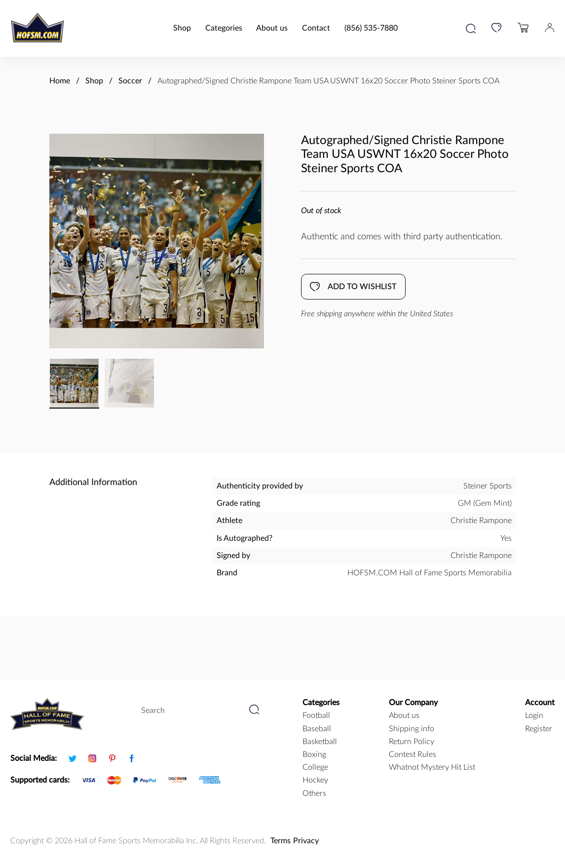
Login (534, 715)
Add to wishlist (353, 287)
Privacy (306, 841)
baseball (316, 729)
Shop (182, 28)
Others (314, 793)
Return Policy (411, 742)
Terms (280, 841)
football (316, 715)
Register (538, 729)
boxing (314, 754)
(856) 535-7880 (371, 28)
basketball (319, 742)
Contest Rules (412, 754)
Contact (316, 28)
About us (272, 28)
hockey (315, 780)
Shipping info (411, 729)
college (315, 767)
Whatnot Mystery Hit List (432, 767)
